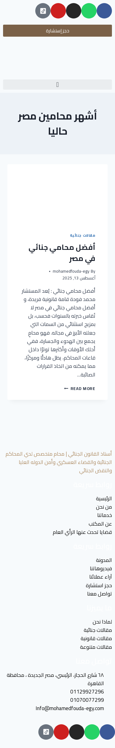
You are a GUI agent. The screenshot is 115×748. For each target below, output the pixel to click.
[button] (57, 84)
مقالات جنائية (82, 235)
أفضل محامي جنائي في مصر (62, 252)
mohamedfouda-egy (71, 271)
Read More (79, 388)
